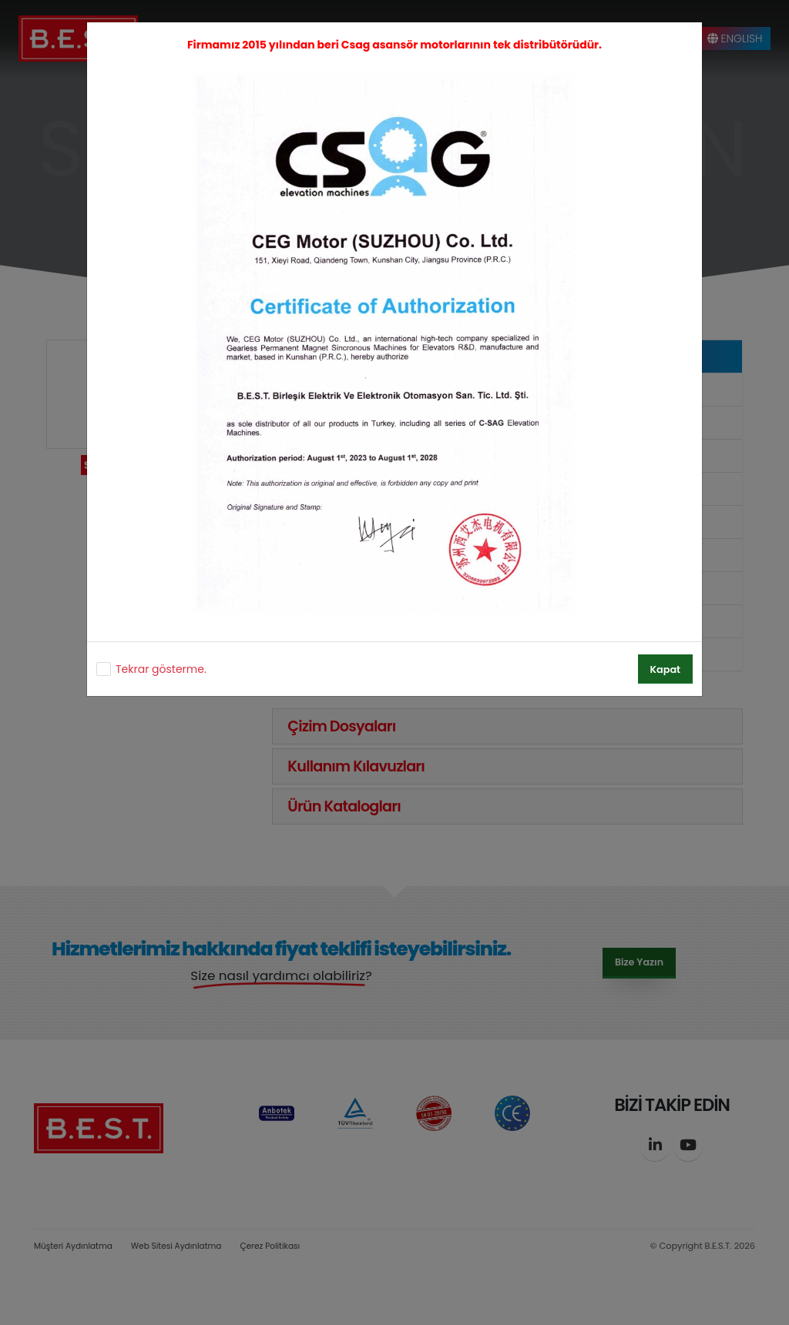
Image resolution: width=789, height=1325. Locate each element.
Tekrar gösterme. (161, 669)
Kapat (665, 669)
